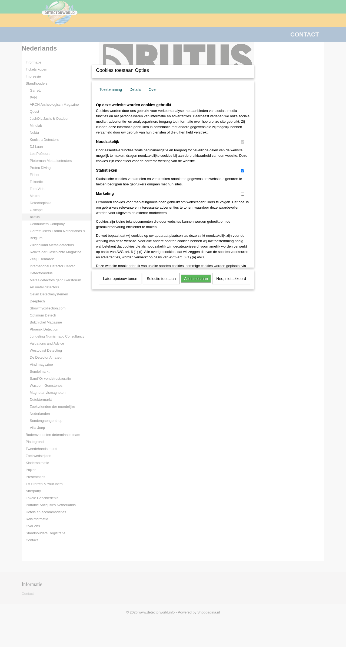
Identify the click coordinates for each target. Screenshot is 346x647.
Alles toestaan (196, 278)
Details (135, 89)
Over (153, 89)
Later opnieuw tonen (120, 278)
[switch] (242, 142)
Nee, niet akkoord (231, 278)
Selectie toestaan (161, 278)
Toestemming (110, 89)
